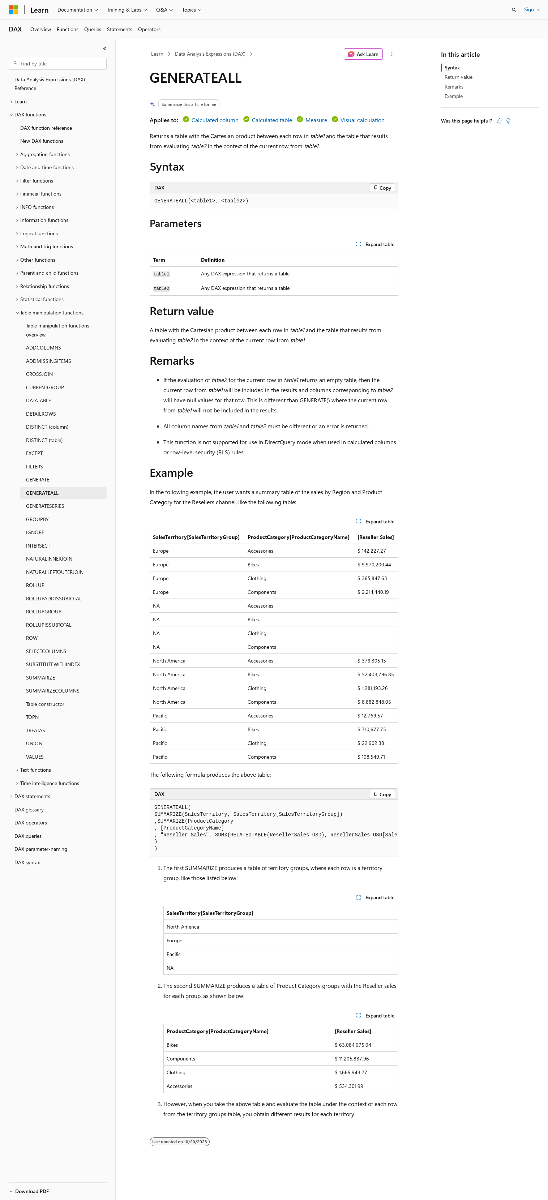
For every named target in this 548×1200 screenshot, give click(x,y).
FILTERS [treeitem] (34, 466)
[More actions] (392, 54)
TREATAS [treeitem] (35, 730)
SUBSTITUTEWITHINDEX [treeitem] (53, 664)
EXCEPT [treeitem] (34, 453)
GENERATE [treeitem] (37, 479)
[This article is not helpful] (508, 120)
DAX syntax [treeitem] (27, 862)
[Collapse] (104, 48)
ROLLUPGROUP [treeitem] (43, 611)
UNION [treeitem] (34, 743)
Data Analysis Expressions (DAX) (210, 53)
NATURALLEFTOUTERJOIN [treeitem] (55, 572)
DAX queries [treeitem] (28, 835)
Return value (458, 76)
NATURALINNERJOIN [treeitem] (49, 558)
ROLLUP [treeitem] (35, 585)
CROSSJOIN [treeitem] (39, 373)
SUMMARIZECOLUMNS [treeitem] (53, 690)
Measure (316, 120)
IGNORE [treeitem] (35, 532)
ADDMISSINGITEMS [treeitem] (48, 360)
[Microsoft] (13, 9)
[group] (274, 828)
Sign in (531, 9)
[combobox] (58, 63)
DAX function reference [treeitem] (46, 127)
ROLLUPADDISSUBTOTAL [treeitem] (54, 598)
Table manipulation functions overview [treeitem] (57, 330)
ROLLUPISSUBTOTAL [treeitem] (49, 624)
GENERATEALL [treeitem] (42, 492)
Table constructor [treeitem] (45, 703)
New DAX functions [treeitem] (41, 140)
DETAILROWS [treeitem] (41, 413)
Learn (157, 53)
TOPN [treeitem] (32, 716)
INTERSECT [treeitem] (38, 545)
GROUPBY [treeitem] (37, 519)
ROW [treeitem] (32, 637)
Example (454, 96)
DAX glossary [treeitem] (29, 809)
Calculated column (215, 120)
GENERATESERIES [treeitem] (45, 505)
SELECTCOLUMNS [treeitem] (46, 651)
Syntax (452, 67)
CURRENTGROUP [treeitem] (45, 387)
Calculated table (272, 120)
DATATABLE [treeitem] (38, 400)
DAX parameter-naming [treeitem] (40, 848)
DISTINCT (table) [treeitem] (44, 440)
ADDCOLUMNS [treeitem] (43, 347)
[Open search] (514, 9)
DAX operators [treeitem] (30, 822)
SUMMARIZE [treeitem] (40, 677)
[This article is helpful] (499, 120)
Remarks (454, 86)
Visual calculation (363, 120)
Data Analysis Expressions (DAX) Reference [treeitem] (49, 84)
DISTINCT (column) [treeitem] (47, 426)
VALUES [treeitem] (35, 756)
